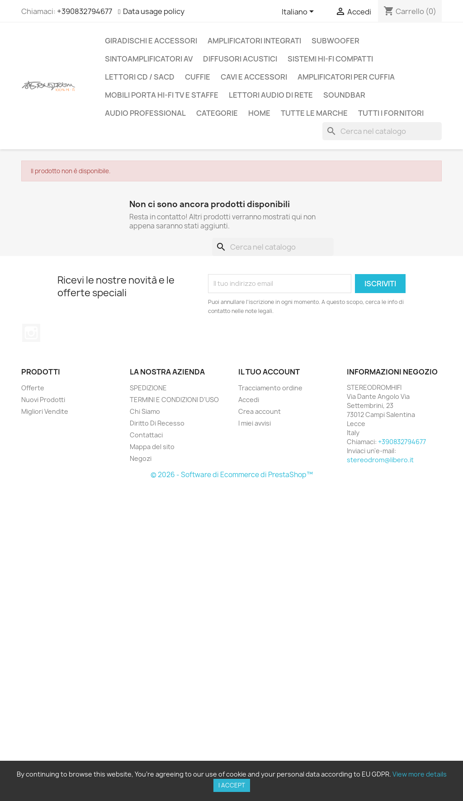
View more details (419, 774)
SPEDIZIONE (148, 388)
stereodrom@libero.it (380, 459)
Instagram (31, 333)
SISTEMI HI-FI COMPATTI (330, 59)
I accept (231, 785)
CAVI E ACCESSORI (254, 77)
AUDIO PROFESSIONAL (145, 113)
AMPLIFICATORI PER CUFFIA (346, 77)
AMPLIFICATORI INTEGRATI (254, 41)
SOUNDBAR (344, 95)
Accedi (248, 399)
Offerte (32, 388)
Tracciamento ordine (270, 388)
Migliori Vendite (44, 411)
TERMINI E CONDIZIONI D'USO (174, 399)
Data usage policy (153, 11)
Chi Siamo (145, 411)
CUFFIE (197, 77)
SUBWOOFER (335, 41)
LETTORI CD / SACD (140, 77)
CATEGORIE (217, 113)
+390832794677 (84, 11)
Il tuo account (269, 372)
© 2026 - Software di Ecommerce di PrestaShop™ (232, 474)
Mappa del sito (152, 446)
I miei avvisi (254, 423)
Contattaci (146, 435)
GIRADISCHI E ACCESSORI (151, 41)
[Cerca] (382, 131)
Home (259, 113)
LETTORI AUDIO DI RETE (271, 95)
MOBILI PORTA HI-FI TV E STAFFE (161, 95)
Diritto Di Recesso (157, 423)
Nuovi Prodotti (43, 399)
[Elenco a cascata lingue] (299, 12)
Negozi (140, 458)
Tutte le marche (314, 113)
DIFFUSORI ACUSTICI (240, 59)
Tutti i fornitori (391, 113)
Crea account (259, 411)
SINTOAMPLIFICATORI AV (149, 59)
